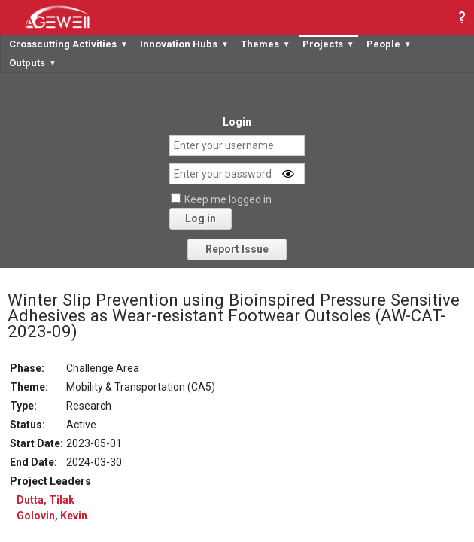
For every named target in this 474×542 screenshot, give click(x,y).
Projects (328, 44)
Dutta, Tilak (45, 500)
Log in (200, 218)
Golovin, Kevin (52, 516)
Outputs (32, 63)
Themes (265, 44)
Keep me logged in (228, 199)
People (389, 44)
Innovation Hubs (184, 44)
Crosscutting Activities (68, 44)
